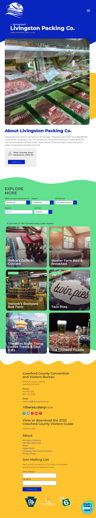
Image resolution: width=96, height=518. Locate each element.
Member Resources (32, 443)
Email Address (29, 472)
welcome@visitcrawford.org (35, 401)
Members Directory (32, 440)
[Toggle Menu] (88, 11)
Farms (12, 32)
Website (16, 162)
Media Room (29, 448)
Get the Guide (29, 429)
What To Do (30, 32)
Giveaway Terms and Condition (38, 451)
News (25, 446)
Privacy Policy (29, 454)
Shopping (20, 32)
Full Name (27, 479)
